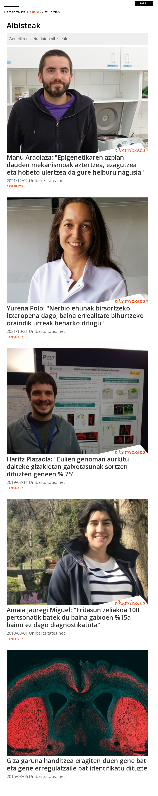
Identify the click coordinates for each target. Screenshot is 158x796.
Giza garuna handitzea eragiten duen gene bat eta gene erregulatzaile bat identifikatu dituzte (77, 764)
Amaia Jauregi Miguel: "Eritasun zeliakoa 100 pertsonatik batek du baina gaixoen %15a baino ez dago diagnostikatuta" (73, 617)
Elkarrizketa (15, 186)
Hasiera (33, 12)
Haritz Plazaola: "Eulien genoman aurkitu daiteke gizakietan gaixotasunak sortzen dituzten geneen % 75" (68, 466)
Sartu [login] (144, 3)
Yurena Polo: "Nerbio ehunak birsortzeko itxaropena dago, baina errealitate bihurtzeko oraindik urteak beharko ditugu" (75, 315)
